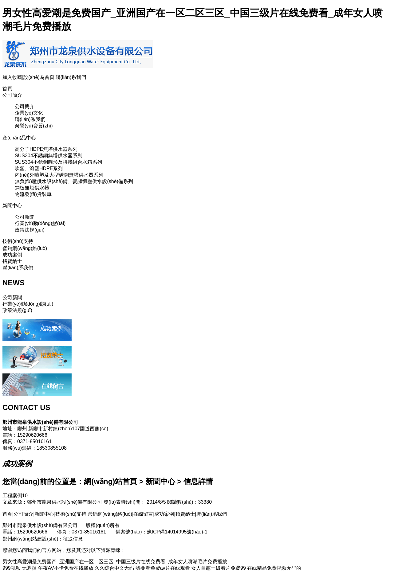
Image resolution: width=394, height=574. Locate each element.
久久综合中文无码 (114, 568)
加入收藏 (12, 77)
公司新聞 (24, 217)
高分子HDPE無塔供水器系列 (46, 149)
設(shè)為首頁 (38, 77)
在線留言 (143, 514)
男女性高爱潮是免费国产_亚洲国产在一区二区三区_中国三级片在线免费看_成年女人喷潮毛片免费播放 (114, 561)
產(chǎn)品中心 (19, 137)
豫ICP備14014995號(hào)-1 (177, 531)
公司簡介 (12, 95)
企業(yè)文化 (29, 112)
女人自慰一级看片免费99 (218, 568)
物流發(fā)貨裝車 (33, 194)
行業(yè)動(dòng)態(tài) (40, 223)
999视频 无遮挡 (19, 568)
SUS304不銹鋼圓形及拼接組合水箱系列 (58, 162)
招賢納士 (12, 261)
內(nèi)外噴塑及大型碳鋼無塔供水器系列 (59, 175)
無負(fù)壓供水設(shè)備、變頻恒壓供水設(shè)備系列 (74, 181)
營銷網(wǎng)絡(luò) (24, 248)
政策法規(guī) (30, 229)
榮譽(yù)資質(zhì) (34, 125)
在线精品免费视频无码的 (274, 568)
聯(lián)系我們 (71, 77)
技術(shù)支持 (17, 241)
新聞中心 (12, 205)
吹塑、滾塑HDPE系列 (39, 168)
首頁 (7, 88)
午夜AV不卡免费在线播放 (65, 568)
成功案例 (12, 254)
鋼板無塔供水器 (32, 187)
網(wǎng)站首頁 (110, 481)
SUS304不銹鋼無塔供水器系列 (48, 155)
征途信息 (73, 538)
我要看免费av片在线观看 (163, 568)
